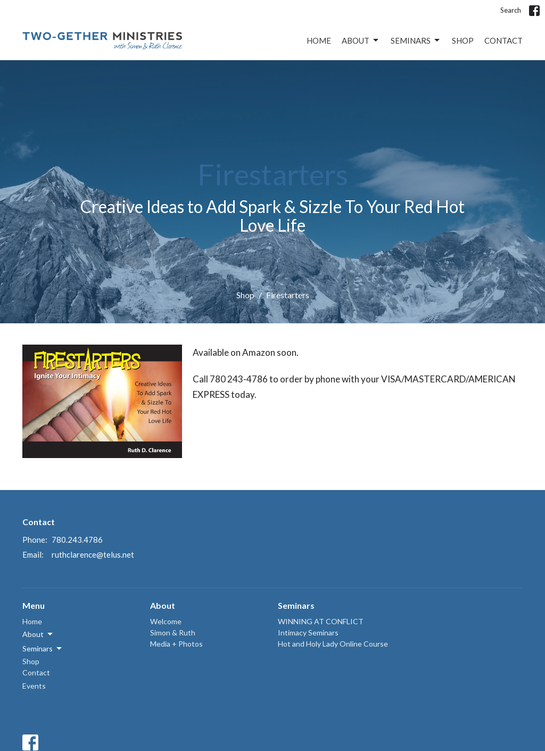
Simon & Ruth (172, 632)
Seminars (416, 40)
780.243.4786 (77, 539)
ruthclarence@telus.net (93, 554)
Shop (463, 40)
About (361, 40)
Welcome (165, 621)
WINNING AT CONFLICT (321, 621)
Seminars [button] (42, 648)
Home (319, 40)
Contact (503, 40)
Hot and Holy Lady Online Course (333, 643)
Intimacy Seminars (308, 632)
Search (510, 10)
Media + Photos (176, 643)
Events (34, 685)
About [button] (38, 634)
